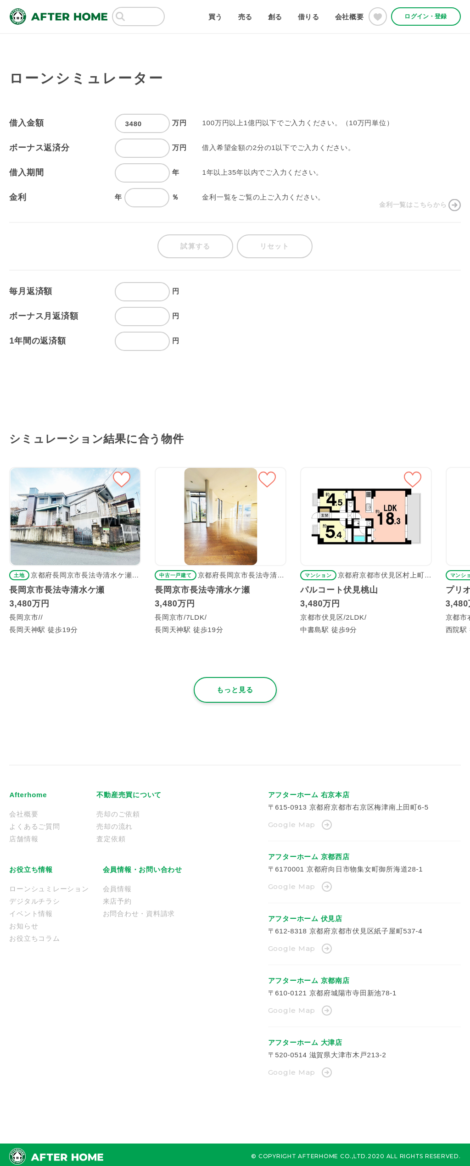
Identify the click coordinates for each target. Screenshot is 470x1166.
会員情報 (117, 885)
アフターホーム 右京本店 (309, 791)
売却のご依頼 (118, 811)
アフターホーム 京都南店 (309, 977)
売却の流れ (114, 823)
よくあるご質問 (34, 823)
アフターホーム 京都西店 (309, 853)
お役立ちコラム (34, 935)
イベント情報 (31, 910)
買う (215, 17)
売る (245, 17)
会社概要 (349, 17)
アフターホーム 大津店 (305, 1039)
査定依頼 (110, 835)
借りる (308, 17)
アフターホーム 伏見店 (305, 915)
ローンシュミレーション (49, 885)
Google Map (292, 821)
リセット (276, 243)
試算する (194, 243)
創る (275, 17)
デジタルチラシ (34, 898)
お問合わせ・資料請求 (139, 910)
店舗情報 (23, 835)
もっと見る (235, 686)
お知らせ (23, 923)
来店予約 (117, 898)
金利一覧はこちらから (411, 197)
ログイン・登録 (425, 16)
